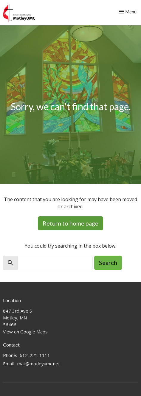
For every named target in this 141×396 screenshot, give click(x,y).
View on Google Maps (25, 332)
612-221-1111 (35, 355)
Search (108, 262)
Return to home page (70, 223)
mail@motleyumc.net (38, 364)
